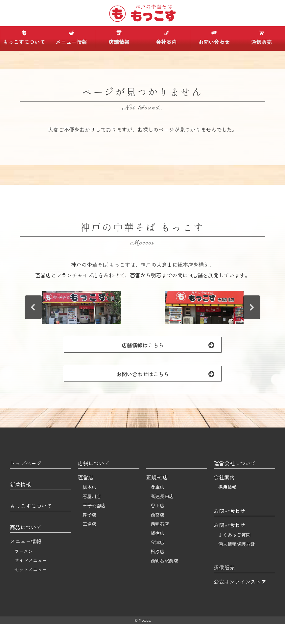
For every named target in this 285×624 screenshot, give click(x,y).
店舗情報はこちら (171, 345)
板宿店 (157, 533)
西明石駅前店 (164, 560)
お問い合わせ (214, 38)
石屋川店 (92, 496)
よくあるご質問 (234, 534)
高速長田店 (162, 496)
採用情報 (227, 487)
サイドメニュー (30, 560)
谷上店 (157, 505)
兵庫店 (157, 487)
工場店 (89, 523)
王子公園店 (94, 505)
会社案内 (166, 38)
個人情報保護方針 (236, 544)
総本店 (89, 487)
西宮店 (157, 514)
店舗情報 (119, 38)
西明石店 (160, 523)
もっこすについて (24, 38)
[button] (81, 307)
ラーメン (23, 551)
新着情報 (20, 484)
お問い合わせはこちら (168, 373)
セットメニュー (30, 569)
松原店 (157, 551)
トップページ (25, 463)
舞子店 (89, 514)
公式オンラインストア (240, 582)
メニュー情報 (71, 38)
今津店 (157, 542)
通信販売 (261, 38)
